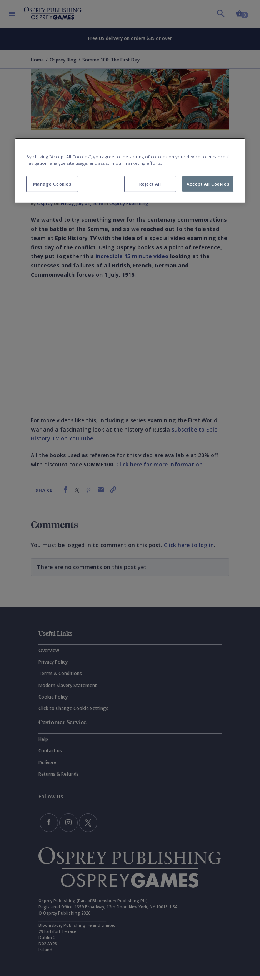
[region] (130, 170)
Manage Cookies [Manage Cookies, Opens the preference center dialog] (52, 184)
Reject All (150, 184)
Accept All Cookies (208, 184)
